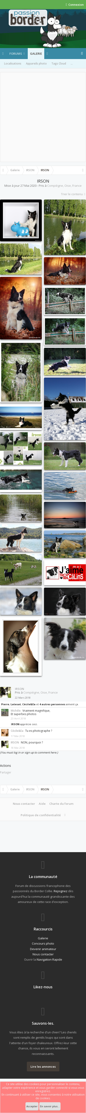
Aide (42, 804)
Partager (5, 772)
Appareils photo (36, 63)
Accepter (32, 1106)
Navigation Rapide (49, 959)
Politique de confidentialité (41, 815)
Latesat (16, 704)
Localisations (12, 63)
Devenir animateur (43, 949)
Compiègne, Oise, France (64, 186)
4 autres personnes (52, 704)
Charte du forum (61, 804)
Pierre (5, 704)
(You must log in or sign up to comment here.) (29, 752)
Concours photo (43, 943)
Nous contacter (24, 804)
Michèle (16, 711)
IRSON (19, 689)
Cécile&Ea (29, 704)
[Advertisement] (43, 117)
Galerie (36, 53)
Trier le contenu (73, 194)
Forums (15, 53)
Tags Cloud (58, 63)
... (72, 63)
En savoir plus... (50, 1106)
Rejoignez (60, 891)
